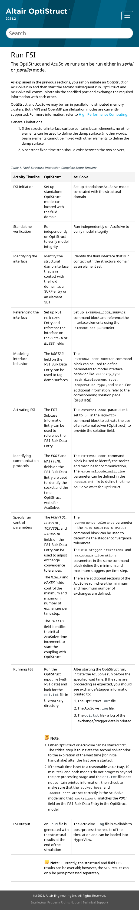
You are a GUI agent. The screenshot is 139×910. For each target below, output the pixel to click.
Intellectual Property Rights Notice (55, 902)
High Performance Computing (103, 114)
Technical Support (95, 902)
